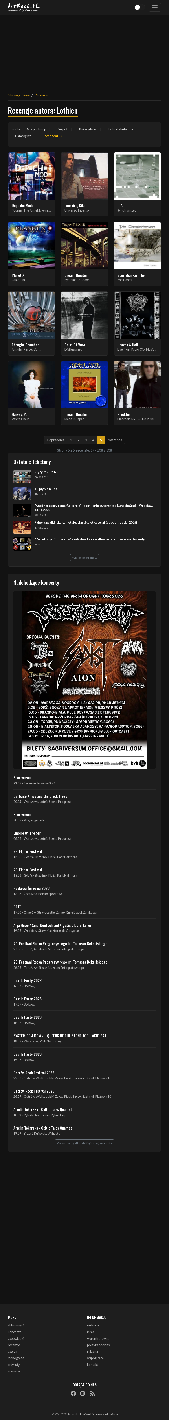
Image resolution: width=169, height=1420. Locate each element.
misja (90, 1332)
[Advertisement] (84, 51)
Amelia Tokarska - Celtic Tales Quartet (42, 1109)
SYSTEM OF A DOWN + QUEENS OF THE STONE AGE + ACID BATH (60, 1035)
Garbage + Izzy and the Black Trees (40, 796)
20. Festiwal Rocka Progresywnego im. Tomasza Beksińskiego (60, 943)
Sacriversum (22, 777)
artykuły (14, 1365)
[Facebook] (73, 1393)
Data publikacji (36, 129)
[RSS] (92, 1393)
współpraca (95, 1358)
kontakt (92, 1365)
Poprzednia (55, 440)
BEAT (17, 906)
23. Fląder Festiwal (27, 851)
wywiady (14, 1371)
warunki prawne (98, 1338)
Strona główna (19, 95)
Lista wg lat (23, 136)
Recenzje (41, 95)
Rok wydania (87, 129)
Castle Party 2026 (27, 980)
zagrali (12, 1351)
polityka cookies (98, 1345)
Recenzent (50, 136)
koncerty (14, 1332)
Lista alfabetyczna (120, 129)
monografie (16, 1358)
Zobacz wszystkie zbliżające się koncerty (84, 1143)
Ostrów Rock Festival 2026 (33, 1072)
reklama (92, 1351)
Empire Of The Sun (27, 833)
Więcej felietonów (84, 557)
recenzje (14, 1345)
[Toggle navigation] (155, 7)
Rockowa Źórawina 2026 (31, 888)
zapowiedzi (16, 1338)
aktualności (16, 1325)
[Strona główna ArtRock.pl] (24, 7)
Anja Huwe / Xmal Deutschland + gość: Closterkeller (52, 925)
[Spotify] (82, 1393)
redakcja (93, 1325)
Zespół (62, 129)
